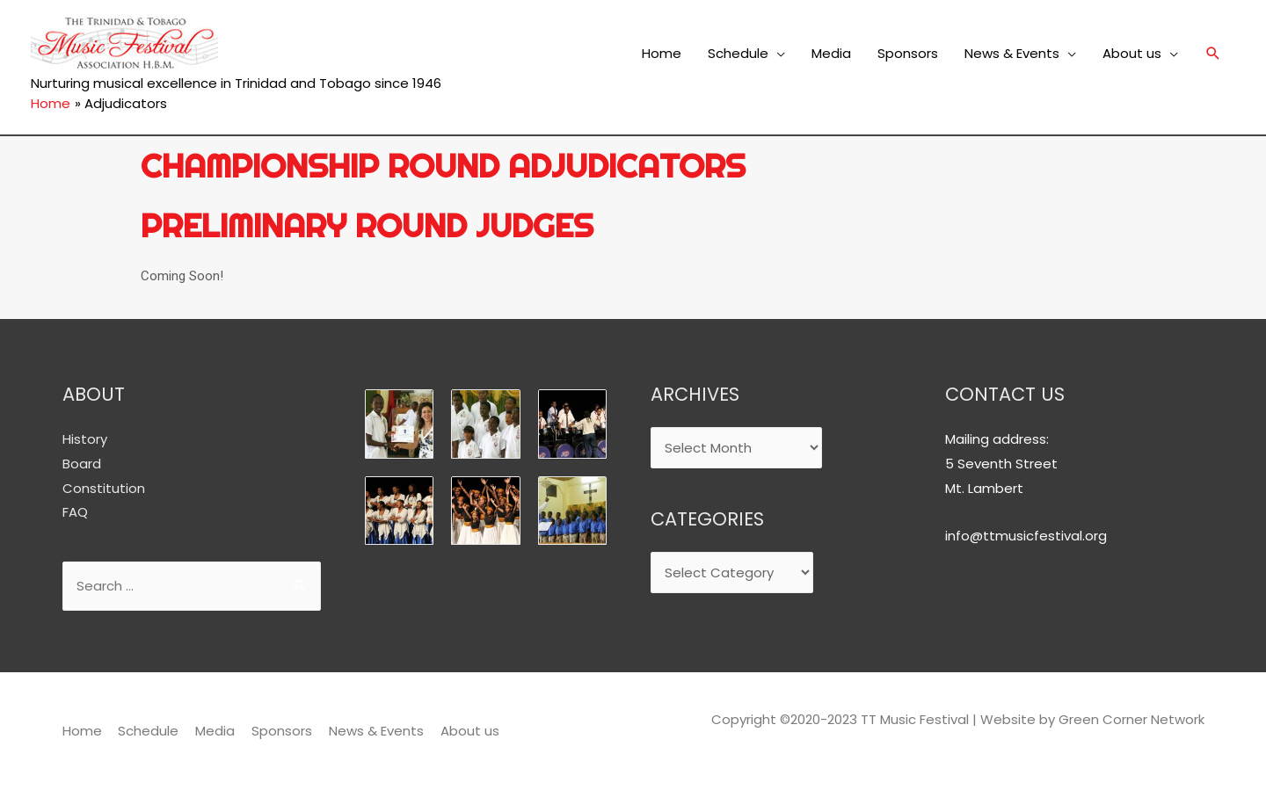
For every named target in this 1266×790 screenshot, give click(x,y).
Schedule (738, 53)
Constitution (103, 487)
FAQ (75, 512)
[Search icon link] (1213, 53)
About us (1131, 53)
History (84, 438)
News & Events (1011, 53)
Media (831, 53)
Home (661, 53)
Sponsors (907, 53)
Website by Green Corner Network (1092, 719)
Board (81, 462)
